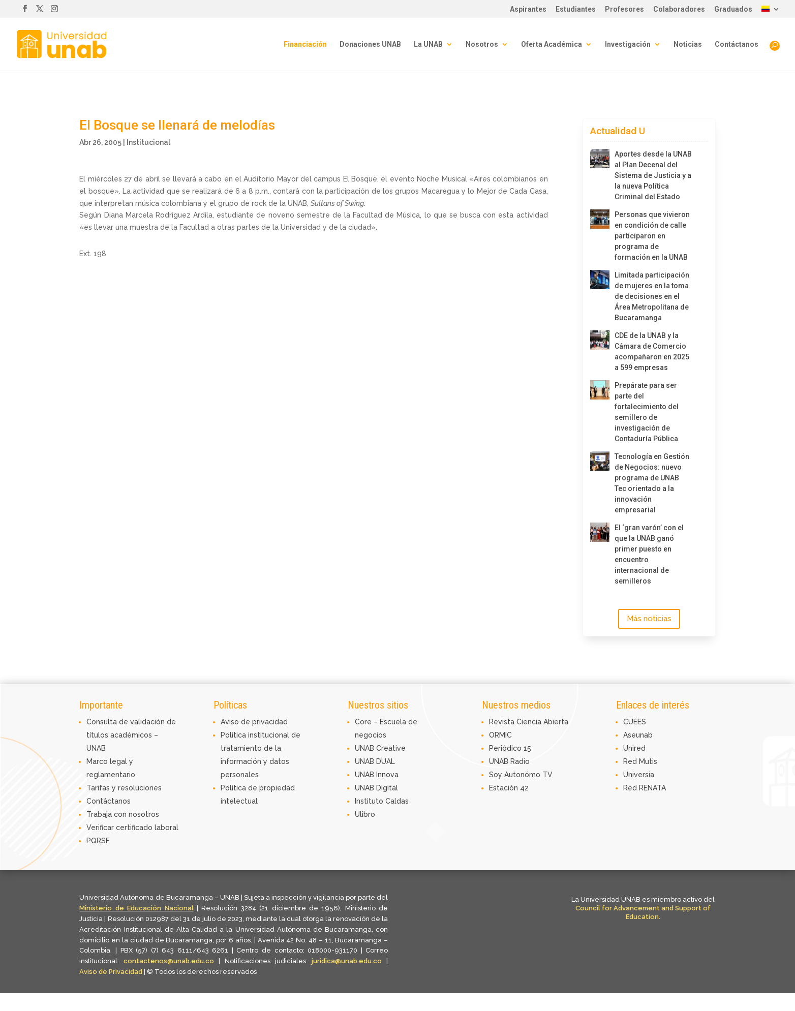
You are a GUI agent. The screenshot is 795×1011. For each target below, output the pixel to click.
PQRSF (98, 841)
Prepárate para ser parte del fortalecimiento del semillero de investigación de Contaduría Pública (647, 412)
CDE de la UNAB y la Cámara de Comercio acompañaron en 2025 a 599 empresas (652, 351)
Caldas (397, 801)
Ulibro (365, 814)
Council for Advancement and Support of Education (643, 912)
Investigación (628, 44)
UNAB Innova (377, 775)
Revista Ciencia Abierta (528, 722)
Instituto (370, 801)
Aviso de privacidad (254, 722)
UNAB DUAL (375, 761)
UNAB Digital (376, 788)
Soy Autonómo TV (521, 775)
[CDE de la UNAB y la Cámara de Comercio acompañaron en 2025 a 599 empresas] (599, 340)
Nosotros (482, 44)
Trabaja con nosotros (122, 814)
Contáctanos (736, 44)
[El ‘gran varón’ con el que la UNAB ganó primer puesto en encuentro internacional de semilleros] (599, 532)
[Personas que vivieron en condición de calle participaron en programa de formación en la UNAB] (599, 219)
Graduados (733, 9)
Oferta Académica (551, 44)
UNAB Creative (380, 748)
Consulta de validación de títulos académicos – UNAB (131, 735)
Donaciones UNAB (370, 44)
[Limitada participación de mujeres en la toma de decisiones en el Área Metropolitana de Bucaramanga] (599, 279)
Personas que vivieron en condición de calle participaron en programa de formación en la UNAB (652, 235)
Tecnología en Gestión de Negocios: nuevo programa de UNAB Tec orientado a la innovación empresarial (652, 483)
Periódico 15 (510, 748)
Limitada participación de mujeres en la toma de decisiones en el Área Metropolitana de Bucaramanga (652, 296)
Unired (634, 748)
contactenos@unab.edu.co (169, 961)
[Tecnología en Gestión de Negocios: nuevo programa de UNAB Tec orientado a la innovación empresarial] (599, 461)
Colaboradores (679, 9)
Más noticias (649, 618)
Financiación (305, 44)
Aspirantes (528, 9)
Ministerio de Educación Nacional (136, 908)
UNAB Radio (509, 761)
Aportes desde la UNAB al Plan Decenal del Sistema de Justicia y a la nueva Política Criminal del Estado (653, 175)
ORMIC (500, 735)
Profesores (624, 9)
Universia (638, 775)
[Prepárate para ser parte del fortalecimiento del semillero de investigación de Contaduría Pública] (599, 390)
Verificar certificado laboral (132, 827)
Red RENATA (644, 788)
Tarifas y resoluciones (124, 788)
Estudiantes (576, 9)
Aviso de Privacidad (111, 971)
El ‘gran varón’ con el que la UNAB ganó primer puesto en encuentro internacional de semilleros (649, 554)
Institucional (148, 142)
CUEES (634, 722)
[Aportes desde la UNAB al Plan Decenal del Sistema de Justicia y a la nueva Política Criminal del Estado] (599, 158)
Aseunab (638, 735)
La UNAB (428, 44)
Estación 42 (509, 788)
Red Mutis (640, 761)
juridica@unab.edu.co (347, 961)
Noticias (688, 44)
